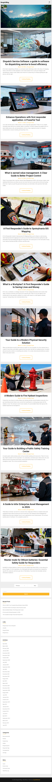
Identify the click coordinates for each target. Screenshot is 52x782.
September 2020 (6, 690)
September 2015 (6, 702)
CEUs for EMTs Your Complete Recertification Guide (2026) (15, 605)
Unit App (4, 752)
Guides (4, 743)
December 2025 (6, 653)
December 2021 (6, 674)
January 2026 (6, 650)
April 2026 (5, 643)
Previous (18, 585)
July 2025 (5, 662)
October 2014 (6, 711)
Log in (4, 763)
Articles (4, 738)
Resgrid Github (6, 630)
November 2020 (6, 688)
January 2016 (6, 697)
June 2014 (5, 713)
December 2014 (6, 709)
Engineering (5, 741)
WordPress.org (6, 770)
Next (35, 585)
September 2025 (6, 660)
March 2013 (5, 720)
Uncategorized (6, 750)
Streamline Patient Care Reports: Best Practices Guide (14, 607)
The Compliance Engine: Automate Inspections (13, 614)
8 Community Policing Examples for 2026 (11, 612)
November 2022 (6, 671)
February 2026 (6, 648)
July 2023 (5, 669)
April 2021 (5, 681)
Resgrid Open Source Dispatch (9, 625)
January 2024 (6, 664)
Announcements (6, 736)
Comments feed (6, 768)
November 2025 (6, 655)
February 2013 (6, 722)
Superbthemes (36, 779)
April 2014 (5, 715)
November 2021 (6, 676)
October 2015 (6, 699)
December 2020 (6, 685)
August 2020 (5, 692)
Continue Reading (26, 79)
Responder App (6, 748)
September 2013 (6, 718)
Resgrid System (6, 745)
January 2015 (6, 706)
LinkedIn (4, 628)
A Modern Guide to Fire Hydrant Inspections (26, 395)
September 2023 (6, 667)
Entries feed (5, 766)
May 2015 (5, 704)
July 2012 (5, 725)
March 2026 (5, 646)
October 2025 (6, 657)
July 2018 (5, 695)
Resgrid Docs (5, 632)
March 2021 (5, 683)
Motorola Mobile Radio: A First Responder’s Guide (13, 609)
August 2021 (5, 678)
